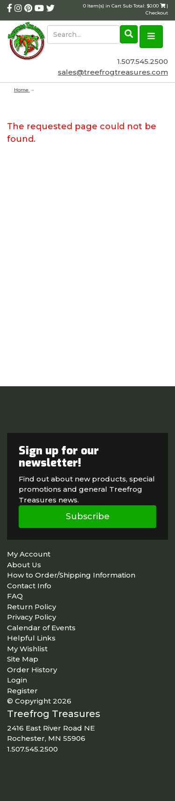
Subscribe (88, 516)
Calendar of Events (41, 627)
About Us (24, 564)
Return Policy (31, 606)
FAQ (15, 596)
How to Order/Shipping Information (71, 575)
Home (22, 90)
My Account (28, 554)
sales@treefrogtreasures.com (113, 72)
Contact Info (29, 585)
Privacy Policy (31, 617)
